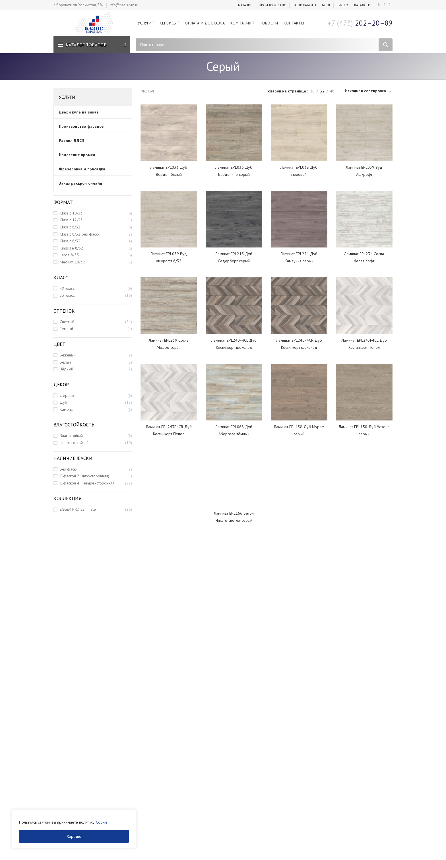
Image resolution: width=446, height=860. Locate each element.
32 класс (67, 288)
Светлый (67, 321)
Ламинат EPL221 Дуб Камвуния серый (298, 257)
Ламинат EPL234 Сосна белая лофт (364, 257)
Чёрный (66, 369)
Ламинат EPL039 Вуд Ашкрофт (364, 171)
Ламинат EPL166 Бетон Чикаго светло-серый (234, 517)
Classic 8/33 (70, 241)
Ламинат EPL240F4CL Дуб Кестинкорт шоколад (234, 344)
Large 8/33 (69, 254)
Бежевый (68, 355)
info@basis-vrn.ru (124, 5)
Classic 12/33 (71, 219)
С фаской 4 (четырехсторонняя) (87, 483)
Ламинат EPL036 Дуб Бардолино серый (233, 171)
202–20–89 (360, 23)
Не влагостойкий (74, 442)
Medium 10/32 (72, 262)
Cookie (102, 822)
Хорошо (74, 836)
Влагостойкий (71, 435)
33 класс (67, 295)
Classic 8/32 (70, 227)
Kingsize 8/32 (71, 248)
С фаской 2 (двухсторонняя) (84, 476)
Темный (66, 328)
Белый (65, 362)
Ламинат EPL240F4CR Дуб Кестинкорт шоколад (299, 344)
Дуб (63, 402)
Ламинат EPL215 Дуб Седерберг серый (233, 257)
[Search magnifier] (386, 44)
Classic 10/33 (71, 213)
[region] (74, 829)
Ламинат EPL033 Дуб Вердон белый (168, 171)
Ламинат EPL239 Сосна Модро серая (169, 344)
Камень (66, 409)
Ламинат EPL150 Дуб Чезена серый (364, 430)
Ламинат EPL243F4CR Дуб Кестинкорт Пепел (169, 430)
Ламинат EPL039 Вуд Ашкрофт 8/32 (168, 257)
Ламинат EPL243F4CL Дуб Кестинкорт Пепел (364, 344)
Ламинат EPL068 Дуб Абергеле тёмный (233, 430)
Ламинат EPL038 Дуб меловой (298, 171)
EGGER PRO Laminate (78, 509)
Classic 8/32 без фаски (80, 234)
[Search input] (258, 45)
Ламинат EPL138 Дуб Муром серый (299, 430)
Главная (147, 91)
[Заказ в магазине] (368, 91)
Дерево (67, 395)
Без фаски (69, 469)
